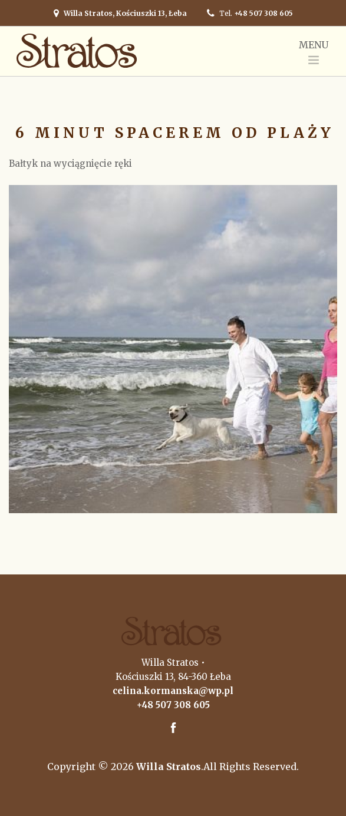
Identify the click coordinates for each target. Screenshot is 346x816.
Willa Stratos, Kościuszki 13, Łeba (125, 13)
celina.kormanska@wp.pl (173, 690)
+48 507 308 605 (263, 13)
